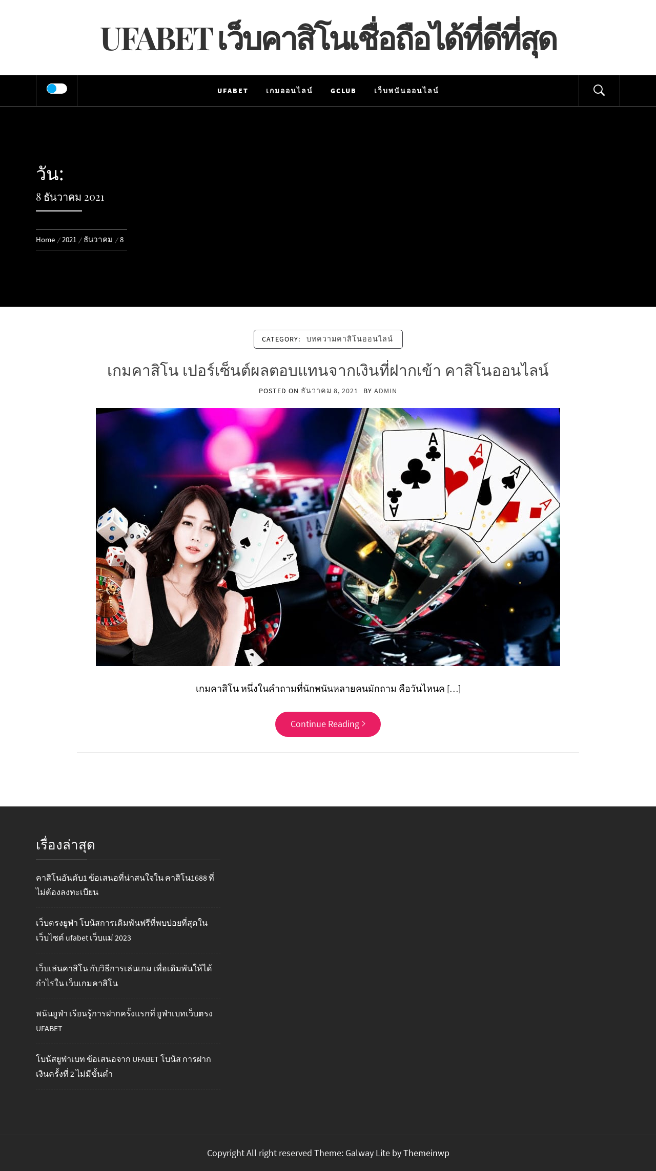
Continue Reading (328, 724)
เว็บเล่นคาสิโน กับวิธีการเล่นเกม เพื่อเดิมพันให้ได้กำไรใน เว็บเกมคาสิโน (124, 975)
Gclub (344, 90)
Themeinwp (426, 1153)
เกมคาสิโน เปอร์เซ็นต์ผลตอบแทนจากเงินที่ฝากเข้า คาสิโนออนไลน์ (328, 369)
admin (385, 390)
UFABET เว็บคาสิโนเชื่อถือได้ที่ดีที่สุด (328, 37)
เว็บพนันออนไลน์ (406, 90)
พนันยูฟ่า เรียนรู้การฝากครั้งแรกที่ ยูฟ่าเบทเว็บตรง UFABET (124, 1020)
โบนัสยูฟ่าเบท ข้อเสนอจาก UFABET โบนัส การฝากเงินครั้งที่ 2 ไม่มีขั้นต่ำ (123, 1066)
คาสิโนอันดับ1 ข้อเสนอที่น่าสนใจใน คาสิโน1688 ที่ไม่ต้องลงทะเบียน (125, 885)
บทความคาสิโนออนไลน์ (349, 339)
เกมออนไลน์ (289, 90)
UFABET (233, 90)
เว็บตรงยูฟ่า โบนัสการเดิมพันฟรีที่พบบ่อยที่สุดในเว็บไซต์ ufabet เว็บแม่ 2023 (122, 930)
